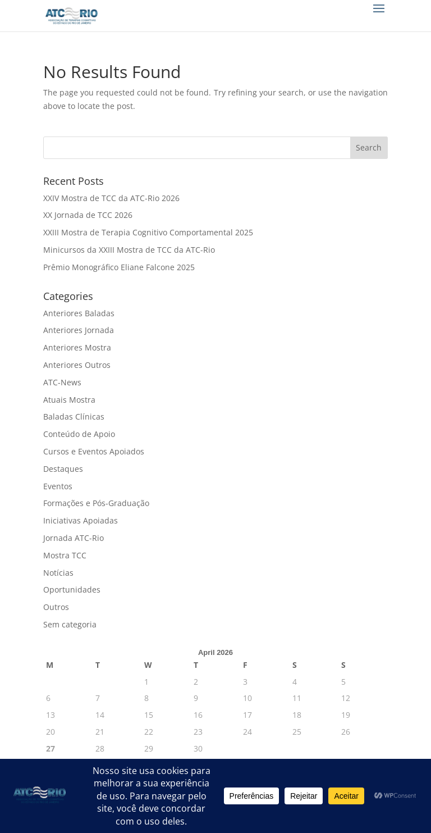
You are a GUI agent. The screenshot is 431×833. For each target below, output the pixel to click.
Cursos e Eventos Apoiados (93, 451)
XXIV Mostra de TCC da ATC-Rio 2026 (111, 198)
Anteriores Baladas (78, 313)
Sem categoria (70, 624)
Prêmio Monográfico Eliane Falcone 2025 (119, 267)
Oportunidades (71, 589)
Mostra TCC (64, 555)
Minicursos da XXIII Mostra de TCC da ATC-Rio (129, 249)
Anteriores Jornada (78, 330)
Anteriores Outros (77, 364)
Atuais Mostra (69, 399)
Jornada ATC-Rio (73, 537)
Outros (56, 607)
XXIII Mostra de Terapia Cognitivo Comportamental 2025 (148, 232)
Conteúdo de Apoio (79, 434)
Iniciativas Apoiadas (80, 520)
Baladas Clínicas (73, 416)
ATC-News (62, 382)
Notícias (58, 572)
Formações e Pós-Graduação (96, 503)
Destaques (63, 468)
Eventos (57, 486)
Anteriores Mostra (77, 347)
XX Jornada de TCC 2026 (87, 215)
